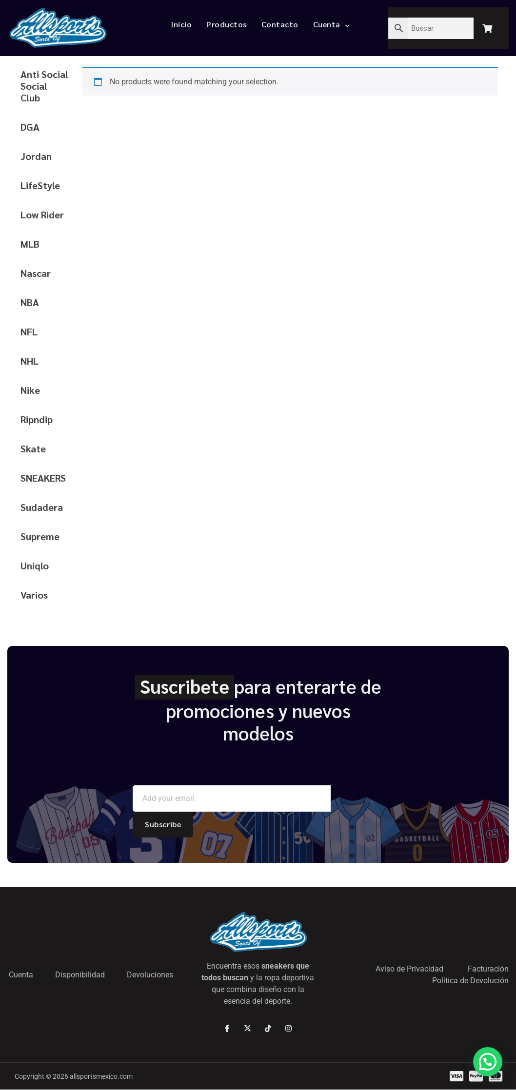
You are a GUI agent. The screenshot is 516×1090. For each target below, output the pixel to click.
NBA (29, 302)
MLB (30, 243)
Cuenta (331, 24)
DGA (30, 126)
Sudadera (41, 507)
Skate (33, 448)
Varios (34, 594)
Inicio (181, 24)
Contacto (279, 24)
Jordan (36, 156)
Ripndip (36, 419)
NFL (29, 331)
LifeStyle (40, 185)
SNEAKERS (43, 477)
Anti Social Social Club (44, 86)
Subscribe (163, 824)
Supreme (40, 536)
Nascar (35, 273)
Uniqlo (34, 565)
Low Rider (42, 214)
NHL (29, 360)
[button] (487, 1061)
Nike (30, 390)
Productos (226, 24)
